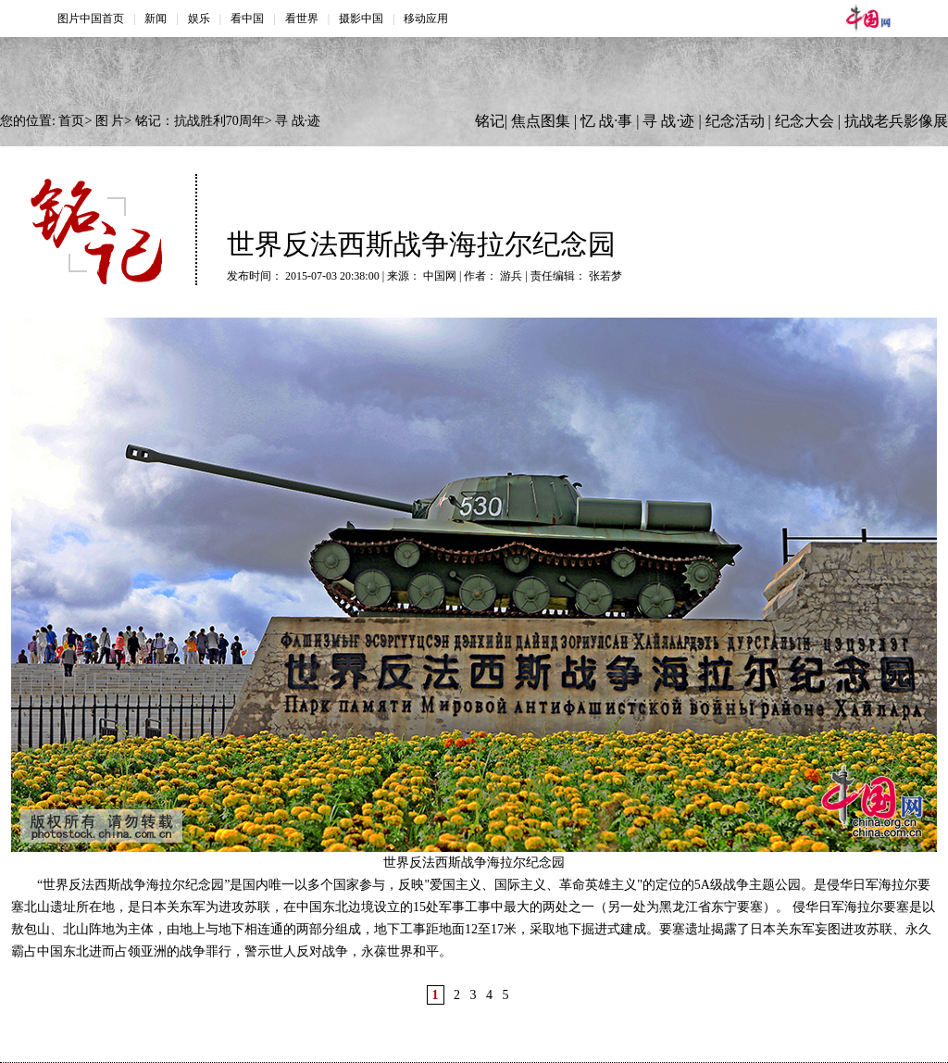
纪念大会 (804, 121)
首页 (71, 121)
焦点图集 (540, 121)
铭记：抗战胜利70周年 (200, 121)
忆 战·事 (606, 121)
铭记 (490, 121)
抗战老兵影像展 (896, 121)
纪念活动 (735, 121)
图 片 (110, 121)
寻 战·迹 (297, 121)
